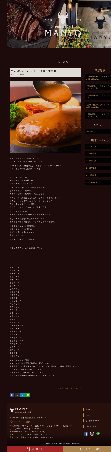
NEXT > (85, 388)
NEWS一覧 (75, 388)
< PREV (66, 388)
